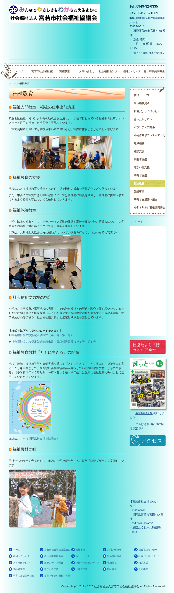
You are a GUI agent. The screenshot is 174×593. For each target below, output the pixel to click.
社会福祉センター (109, 71)
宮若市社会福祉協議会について (42, 71)
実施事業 (64, 71)
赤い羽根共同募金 (154, 71)
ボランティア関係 (144, 127)
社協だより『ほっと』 (147, 111)
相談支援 (139, 151)
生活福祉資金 (142, 103)
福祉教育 (139, 183)
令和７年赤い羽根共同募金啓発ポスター (149, 207)
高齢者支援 (140, 159)
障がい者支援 (142, 167)
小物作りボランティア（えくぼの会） (149, 135)
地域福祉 (139, 143)
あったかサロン (143, 119)
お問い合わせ (87, 71)
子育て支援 (140, 175)
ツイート (137, 221)
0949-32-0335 (145, 523)
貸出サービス (142, 95)
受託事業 (139, 191)
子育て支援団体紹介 (145, 199)
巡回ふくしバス (132, 71)
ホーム (20, 71)
